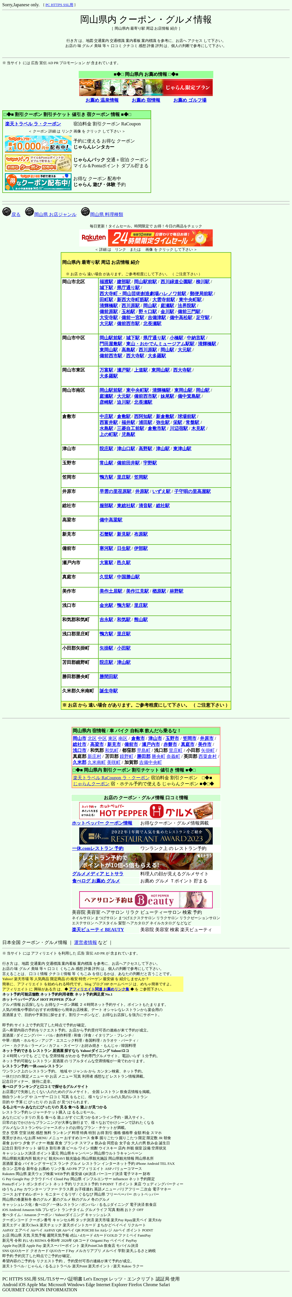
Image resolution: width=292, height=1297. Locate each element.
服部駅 (106, 505)
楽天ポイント (99, 1266)
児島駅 (128, 434)
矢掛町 (208, 750)
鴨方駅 (106, 477)
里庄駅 (124, 477)
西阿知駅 (143, 416)
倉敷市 (138, 738)
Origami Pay (99, 1240)
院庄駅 (106, 448)
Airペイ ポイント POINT (133, 1230)
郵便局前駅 (201, 293)
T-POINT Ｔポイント (116, 1184)
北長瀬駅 (152, 323)
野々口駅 (148, 311)
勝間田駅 (109, 676)
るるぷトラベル (58, 1266)
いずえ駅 (161, 491)
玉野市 (172, 738)
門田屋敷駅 (111, 343)
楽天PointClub (92, 1245)
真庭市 (187, 744)
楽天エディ (11, 1225)
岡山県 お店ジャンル (50, 214)
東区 (112, 738)
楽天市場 (102, 1220)
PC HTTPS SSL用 (59, 5)
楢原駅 (159, 591)
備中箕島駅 (189, 396)
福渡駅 (106, 281)
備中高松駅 (181, 317)
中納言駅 (196, 337)
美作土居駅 (111, 591)
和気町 (112, 750)
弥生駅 (163, 422)
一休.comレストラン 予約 (97, 848)
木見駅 (198, 428)
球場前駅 (187, 416)
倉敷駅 (124, 416)
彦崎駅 (106, 402)
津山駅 (163, 448)
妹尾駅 (167, 396)
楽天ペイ (139, 1220)
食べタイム (11, 1215)
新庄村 (94, 756)
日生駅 (124, 548)
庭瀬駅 (167, 305)
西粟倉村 (207, 756)
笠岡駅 (141, 477)
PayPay (131, 1240)
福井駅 (128, 422)
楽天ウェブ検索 (41, 1174)
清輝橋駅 (109, 305)
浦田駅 (145, 422)
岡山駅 (150, 305)
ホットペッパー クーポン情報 (102, 823)
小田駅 (124, 648)
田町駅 (106, 299)
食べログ (9, 1086)
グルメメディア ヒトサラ (97, 873)
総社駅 (163, 505)
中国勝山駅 (128, 576)
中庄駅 (106, 416)
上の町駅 (109, 434)
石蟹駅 (106, 534)
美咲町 (114, 762)
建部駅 (124, 281)
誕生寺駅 (109, 690)
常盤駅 (192, 422)
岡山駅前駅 (145, 281)
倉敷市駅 (157, 428)
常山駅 (106, 462)
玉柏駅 (128, 311)
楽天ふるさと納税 (141, 1251)
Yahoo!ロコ (120, 1051)
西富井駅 (109, 422)
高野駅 (145, 448)
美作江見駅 (137, 591)
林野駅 (176, 591)
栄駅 (177, 422)
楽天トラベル (13, 1266)
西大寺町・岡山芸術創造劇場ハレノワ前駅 (143, 293)
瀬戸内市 (151, 744)
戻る (11, 214)
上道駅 (141, 370)
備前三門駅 (189, 311)
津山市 (155, 738)
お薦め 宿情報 (146, 100)
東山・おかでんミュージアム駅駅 (160, 343)
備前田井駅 (128, 462)
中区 (102, 738)
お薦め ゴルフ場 (189, 100)
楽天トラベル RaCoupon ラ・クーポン (111, 777)
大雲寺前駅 (163, 299)
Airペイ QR (71, 1230)
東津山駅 (182, 448)
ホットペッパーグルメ (20, 999)
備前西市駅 (128, 323)
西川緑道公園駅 (176, 281)
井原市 (207, 738)
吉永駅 (106, 619)
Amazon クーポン (38, 1215)
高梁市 (97, 744)
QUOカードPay (62, 1251)
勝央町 (158, 756)
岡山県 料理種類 (102, 214)
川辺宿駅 (179, 428)
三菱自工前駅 (130, 428)
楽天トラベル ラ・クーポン (33, 123)
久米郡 (79, 762)
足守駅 (203, 317)
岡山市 (79, 738)
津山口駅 (126, 448)
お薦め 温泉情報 (102, 100)
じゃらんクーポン (91, 783)
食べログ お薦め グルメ (96, 880)
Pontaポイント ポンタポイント (27, 1184)
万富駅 (106, 370)
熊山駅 (141, 619)
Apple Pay (34, 1245)
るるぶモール (13, 1107)
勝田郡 (144, 756)
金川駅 (167, 311)
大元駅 (106, 323)
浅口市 (79, 750)
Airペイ (37, 1230)
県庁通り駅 (128, 287)
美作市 (205, 744)
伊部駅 (141, 548)
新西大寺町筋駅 (133, 299)
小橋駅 (176, 337)
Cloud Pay (62, 1179)
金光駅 (106, 605)
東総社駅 (126, 505)
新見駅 (124, 534)
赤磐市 (170, 744)
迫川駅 (124, 402)
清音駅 (145, 505)
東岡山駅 (109, 349)
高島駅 (128, 349)
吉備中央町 (150, 762)
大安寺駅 (109, 317)
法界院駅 (187, 305)
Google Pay (21, 1179)
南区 (122, 738)
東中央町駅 (190, 299)
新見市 (114, 744)
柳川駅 (203, 281)
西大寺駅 (135, 355)
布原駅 (141, 534)
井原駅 (142, 491)
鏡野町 (126, 756)
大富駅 (106, 562)
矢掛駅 (106, 648)
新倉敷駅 (165, 416)
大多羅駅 (157, 355)
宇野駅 (150, 462)
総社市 (79, 744)
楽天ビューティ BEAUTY (98, 929)
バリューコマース (127, 1169)
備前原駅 (109, 311)
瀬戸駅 (124, 370)
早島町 (144, 750)
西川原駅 (130, 305)
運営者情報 (85, 942)
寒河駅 (106, 548)
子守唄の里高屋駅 (192, 491)
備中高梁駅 (111, 519)
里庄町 (175, 750)
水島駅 (106, 428)
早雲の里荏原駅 (115, 491)
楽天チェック (51, 1225)
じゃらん (34, 1266)
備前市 (131, 744)
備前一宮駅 (132, 317)
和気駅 (124, 619)
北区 (92, 738)
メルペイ (109, 1251)
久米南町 (97, 762)
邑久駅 (124, 562)
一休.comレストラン (45, 1066)
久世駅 (106, 576)
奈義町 (173, 756)
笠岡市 (189, 738)
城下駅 (106, 287)
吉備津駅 (157, 317)
